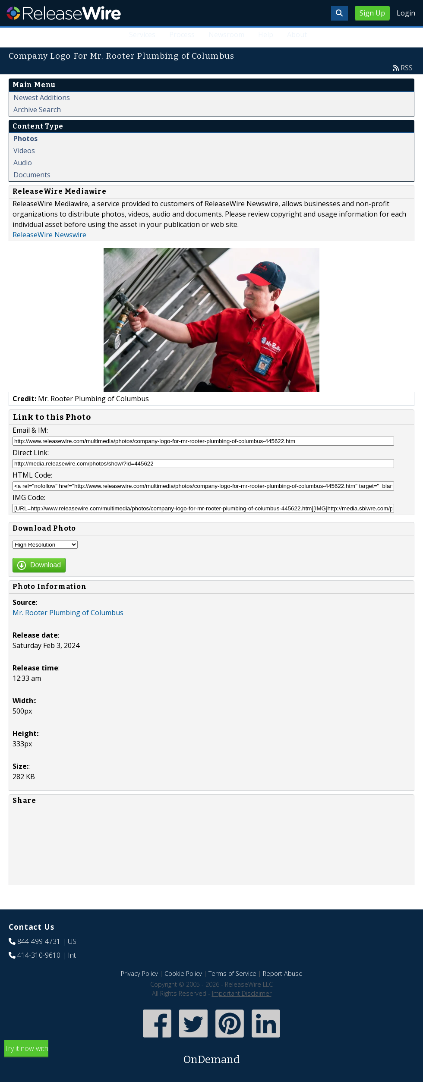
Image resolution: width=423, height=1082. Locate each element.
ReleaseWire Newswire (49, 234)
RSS (407, 67)
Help (265, 34)
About (297, 34)
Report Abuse (283, 973)
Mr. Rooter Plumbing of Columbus (68, 612)
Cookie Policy (183, 973)
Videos (24, 150)
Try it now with (211, 1055)
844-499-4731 (38, 941)
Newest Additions (41, 97)
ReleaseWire (63, 13)
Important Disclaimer (241, 993)
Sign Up (372, 13)
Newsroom (227, 34)
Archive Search (37, 109)
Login (406, 13)
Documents (32, 174)
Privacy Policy (139, 973)
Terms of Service (232, 973)
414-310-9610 (38, 955)
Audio (22, 162)
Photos (25, 138)
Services (142, 34)
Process (182, 34)
